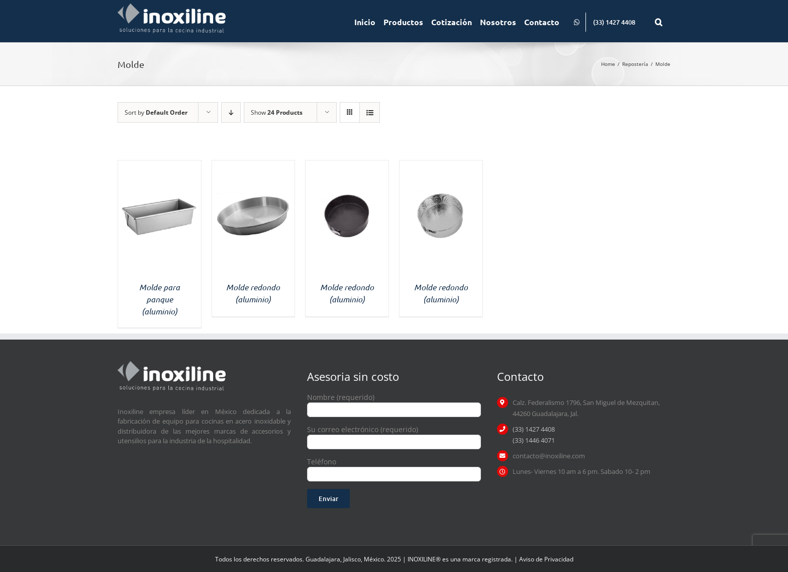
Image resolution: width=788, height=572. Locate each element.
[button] (658, 21)
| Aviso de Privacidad (543, 559)
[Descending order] (231, 112)
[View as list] (369, 112)
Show (277, 112)
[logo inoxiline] (172, 364)
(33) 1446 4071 (534, 440)
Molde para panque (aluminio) (159, 299)
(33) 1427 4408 (534, 429)
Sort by (156, 112)
